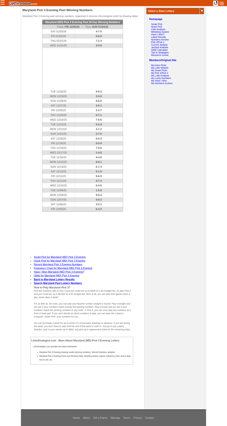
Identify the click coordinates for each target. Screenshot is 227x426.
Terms (126, 417)
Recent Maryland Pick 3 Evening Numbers (58, 264)
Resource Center (160, 55)
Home (76, 417)
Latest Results (158, 37)
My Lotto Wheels (159, 68)
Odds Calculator (159, 50)
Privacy (137, 417)
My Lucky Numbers (161, 78)
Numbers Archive (160, 39)
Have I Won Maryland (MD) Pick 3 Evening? (59, 272)
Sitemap (115, 417)
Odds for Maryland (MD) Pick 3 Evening (56, 275)
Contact (149, 417)
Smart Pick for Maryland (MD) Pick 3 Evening (59, 257)
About (86, 417)
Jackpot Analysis (159, 47)
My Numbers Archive (162, 83)
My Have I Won (159, 80)
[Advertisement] (82, 68)
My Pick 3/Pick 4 (159, 73)
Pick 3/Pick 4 (157, 42)
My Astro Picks (158, 65)
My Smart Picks (159, 70)
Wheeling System (160, 32)
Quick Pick (156, 26)
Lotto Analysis (158, 29)
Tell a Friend (100, 417)
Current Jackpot (159, 45)
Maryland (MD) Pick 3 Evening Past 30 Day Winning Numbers (82, 22)
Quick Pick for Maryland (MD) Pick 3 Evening (59, 260)
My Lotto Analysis (160, 75)
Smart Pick (156, 24)
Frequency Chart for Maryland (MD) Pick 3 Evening (63, 268)
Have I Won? (158, 34)
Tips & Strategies (160, 52)
